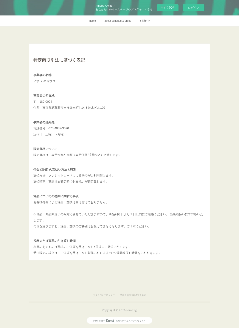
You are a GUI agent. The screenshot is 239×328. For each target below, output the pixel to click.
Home (92, 20)
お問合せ (145, 20)
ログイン (193, 7)
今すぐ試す (168, 7)
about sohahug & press (117, 20)
